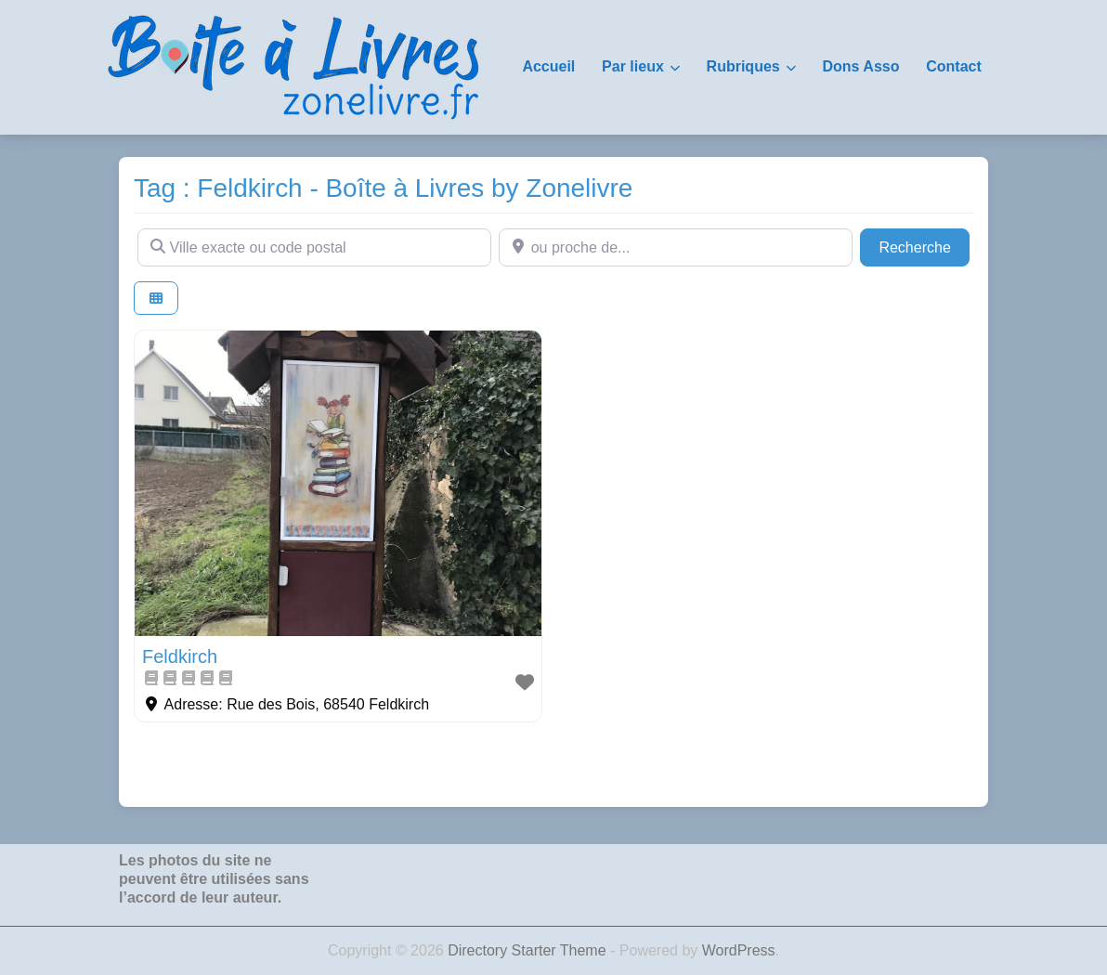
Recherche (924, 245)
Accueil (548, 66)
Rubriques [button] (743, 66)
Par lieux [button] (633, 66)
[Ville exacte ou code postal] (314, 247)
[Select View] (156, 298)
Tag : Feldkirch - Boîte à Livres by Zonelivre (383, 188)
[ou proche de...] (676, 247)
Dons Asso (860, 66)
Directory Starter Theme (529, 950)
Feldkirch (179, 656)
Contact (954, 66)
